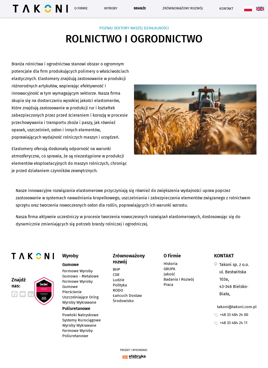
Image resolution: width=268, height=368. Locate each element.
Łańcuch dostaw (127, 295)
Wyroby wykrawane (79, 302)
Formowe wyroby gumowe (77, 284)
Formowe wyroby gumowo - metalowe (80, 274)
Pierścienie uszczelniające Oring (80, 294)
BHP (116, 269)
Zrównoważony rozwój (183, 8)
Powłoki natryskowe (80, 315)
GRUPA (169, 269)
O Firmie (81, 8)
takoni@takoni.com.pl (236, 306)
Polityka (120, 285)
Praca (168, 284)
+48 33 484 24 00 (234, 314)
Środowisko (123, 300)
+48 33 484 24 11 (234, 322)
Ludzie (118, 280)
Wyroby (110, 8)
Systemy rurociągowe (81, 320)
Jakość (169, 274)
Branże (140, 8)
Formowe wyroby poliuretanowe (77, 333)
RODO (118, 290)
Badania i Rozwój (179, 279)
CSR (116, 274)
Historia (170, 263)
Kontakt (226, 8)
